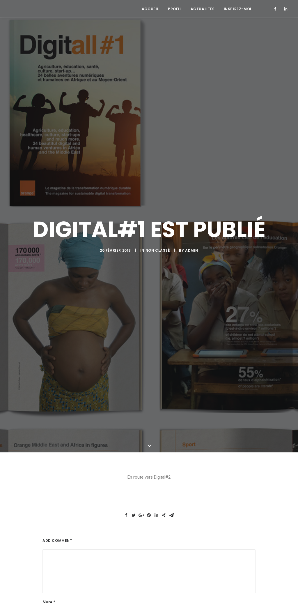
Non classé (158, 246)
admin (191, 246)
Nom (48, 594)
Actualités (203, 8)
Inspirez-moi (237, 8)
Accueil (150, 8)
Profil (175, 8)
